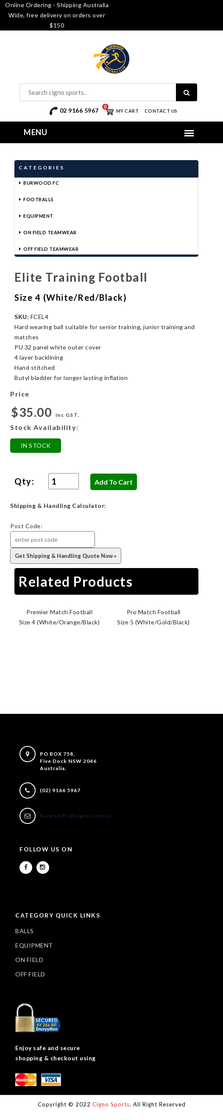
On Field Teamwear (50, 232)
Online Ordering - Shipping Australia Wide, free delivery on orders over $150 (57, 15)
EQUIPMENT (34, 945)
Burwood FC (41, 183)
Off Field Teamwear (50, 249)
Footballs (38, 199)
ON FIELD (29, 959)
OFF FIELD (30, 974)
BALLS (24, 930)
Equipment (38, 216)
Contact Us (161, 111)
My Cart (120, 111)
